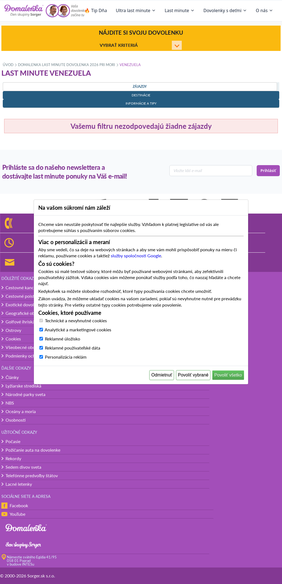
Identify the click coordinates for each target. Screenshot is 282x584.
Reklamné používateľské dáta (72, 347)
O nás (264, 10)
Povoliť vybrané (193, 375)
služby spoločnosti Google (136, 255)
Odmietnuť (161, 375)
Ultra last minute (136, 10)
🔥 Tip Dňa (96, 10)
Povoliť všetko (228, 375)
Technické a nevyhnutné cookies (76, 320)
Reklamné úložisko (62, 338)
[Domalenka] (24, 11)
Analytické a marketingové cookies (78, 329)
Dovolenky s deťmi (225, 10)
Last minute (180, 10)
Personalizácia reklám (65, 356)
